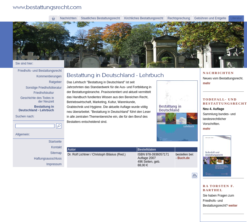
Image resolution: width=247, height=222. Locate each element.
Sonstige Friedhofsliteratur (44, 87)
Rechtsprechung (178, 18)
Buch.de (183, 158)
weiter (233, 205)
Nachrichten (68, 18)
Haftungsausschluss (48, 158)
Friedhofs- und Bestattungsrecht (40, 70)
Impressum (54, 164)
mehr (206, 83)
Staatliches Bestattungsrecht (100, 18)
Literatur (236, 18)
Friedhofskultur (44, 93)
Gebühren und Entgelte (210, 18)
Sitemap (56, 153)
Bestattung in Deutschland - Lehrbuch (36, 108)
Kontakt (56, 147)
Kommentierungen (49, 76)
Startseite (55, 141)
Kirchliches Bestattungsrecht (143, 18)
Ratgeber (55, 82)
